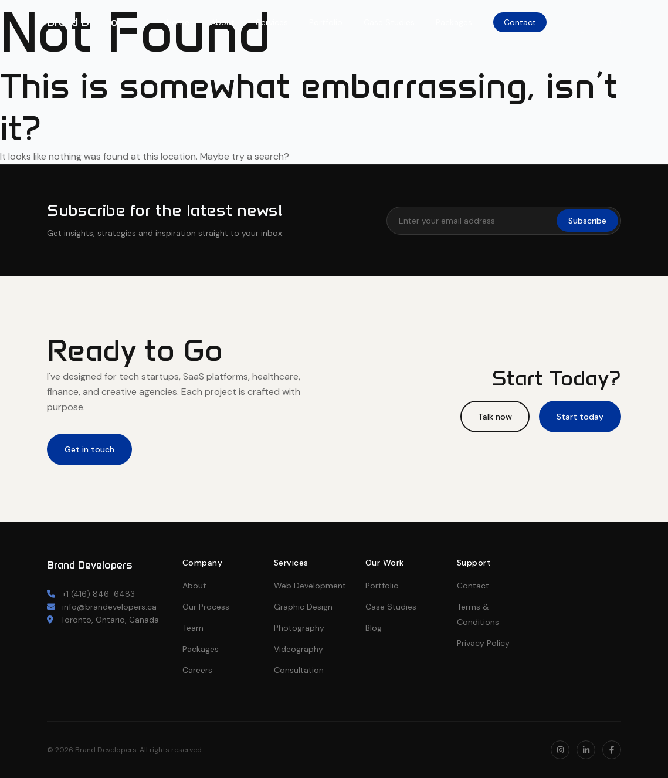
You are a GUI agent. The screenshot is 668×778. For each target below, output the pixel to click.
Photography (299, 628)
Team (193, 628)
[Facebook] (611, 749)
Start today (580, 416)
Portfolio (326, 22)
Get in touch (89, 449)
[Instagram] (582, 22)
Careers (197, 670)
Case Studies (389, 22)
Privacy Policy (483, 643)
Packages (454, 22)
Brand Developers (94, 22)
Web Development (310, 585)
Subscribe (587, 220)
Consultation (299, 670)
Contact (520, 22)
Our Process (205, 606)
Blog (373, 628)
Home (178, 22)
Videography (298, 649)
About (223, 22)
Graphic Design (303, 606)
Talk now (495, 416)
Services (272, 22)
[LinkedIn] (610, 22)
